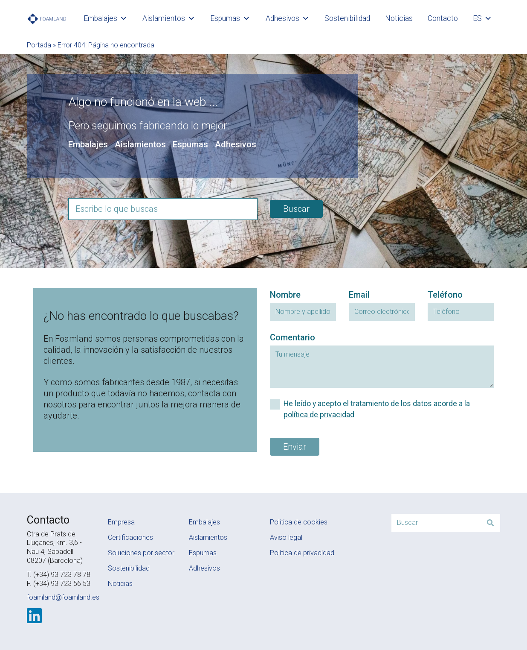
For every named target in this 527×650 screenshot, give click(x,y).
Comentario (292, 337)
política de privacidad (319, 414)
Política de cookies (298, 522)
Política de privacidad (302, 553)
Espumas (230, 18)
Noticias (399, 18)
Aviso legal (286, 537)
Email (359, 295)
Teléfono (445, 295)
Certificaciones (130, 537)
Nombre (285, 295)
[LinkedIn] (34, 615)
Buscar (296, 209)
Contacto (443, 18)
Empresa (121, 522)
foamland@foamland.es (63, 597)
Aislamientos (168, 18)
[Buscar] (490, 523)
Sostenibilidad (347, 18)
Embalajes (105, 18)
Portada (39, 45)
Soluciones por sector (141, 553)
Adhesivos (288, 18)
